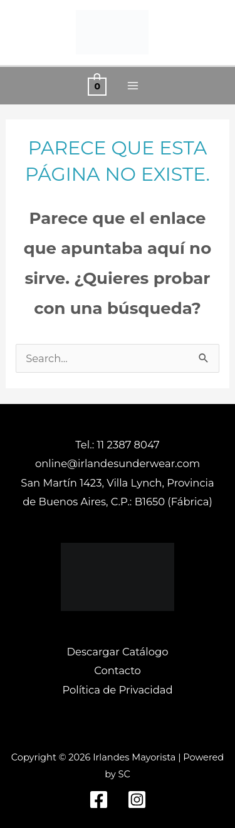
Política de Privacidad (117, 690)
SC (124, 774)
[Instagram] (137, 799)
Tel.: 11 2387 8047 (117, 444)
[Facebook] (98, 799)
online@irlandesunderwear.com (117, 463)
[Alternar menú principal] (133, 86)
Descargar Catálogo (118, 651)
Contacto (117, 670)
